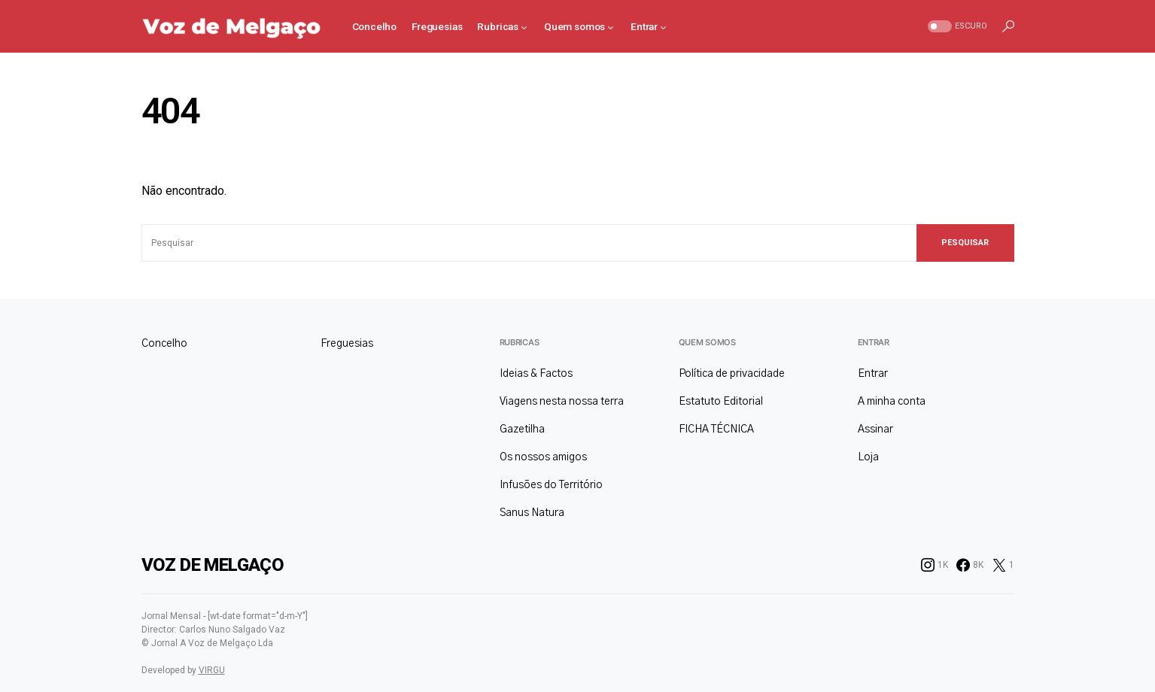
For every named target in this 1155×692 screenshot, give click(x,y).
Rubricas (520, 342)
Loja (868, 457)
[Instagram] (934, 565)
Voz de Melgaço (212, 564)
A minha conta (892, 401)
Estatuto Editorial (721, 401)
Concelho (164, 343)
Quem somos (707, 342)
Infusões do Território (551, 485)
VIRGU (212, 670)
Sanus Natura (532, 513)
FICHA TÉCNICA (716, 429)
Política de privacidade (732, 374)
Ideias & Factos (536, 374)
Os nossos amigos (543, 457)
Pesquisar (965, 242)
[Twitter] (1003, 565)
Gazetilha (522, 429)
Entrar (873, 342)
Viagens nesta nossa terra (562, 401)
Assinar (875, 429)
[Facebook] (969, 565)
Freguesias (347, 343)
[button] (956, 26)
